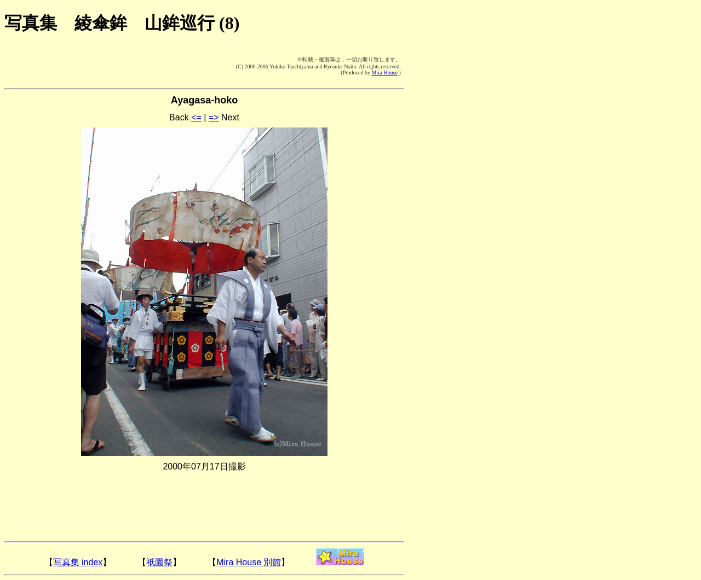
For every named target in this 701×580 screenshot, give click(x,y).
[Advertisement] (70, 65)
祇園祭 (159, 562)
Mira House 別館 (248, 562)
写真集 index (78, 562)
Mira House (384, 72)
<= (196, 117)
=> (214, 117)
